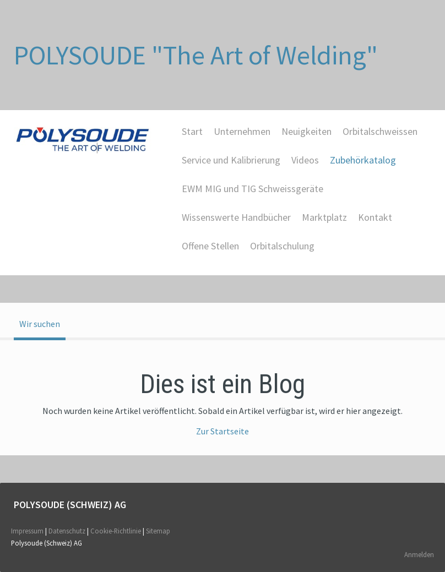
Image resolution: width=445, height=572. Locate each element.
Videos (305, 160)
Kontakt (375, 217)
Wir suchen (39, 323)
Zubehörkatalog (363, 160)
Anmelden (419, 554)
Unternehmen (242, 131)
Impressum (27, 530)
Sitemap (158, 530)
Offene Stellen (210, 245)
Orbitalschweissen (380, 131)
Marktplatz (324, 217)
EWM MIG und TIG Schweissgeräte (252, 188)
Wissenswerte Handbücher (236, 217)
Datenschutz (66, 530)
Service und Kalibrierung (231, 160)
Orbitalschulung (282, 245)
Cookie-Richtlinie (115, 530)
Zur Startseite (222, 431)
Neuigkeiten (306, 131)
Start (192, 131)
